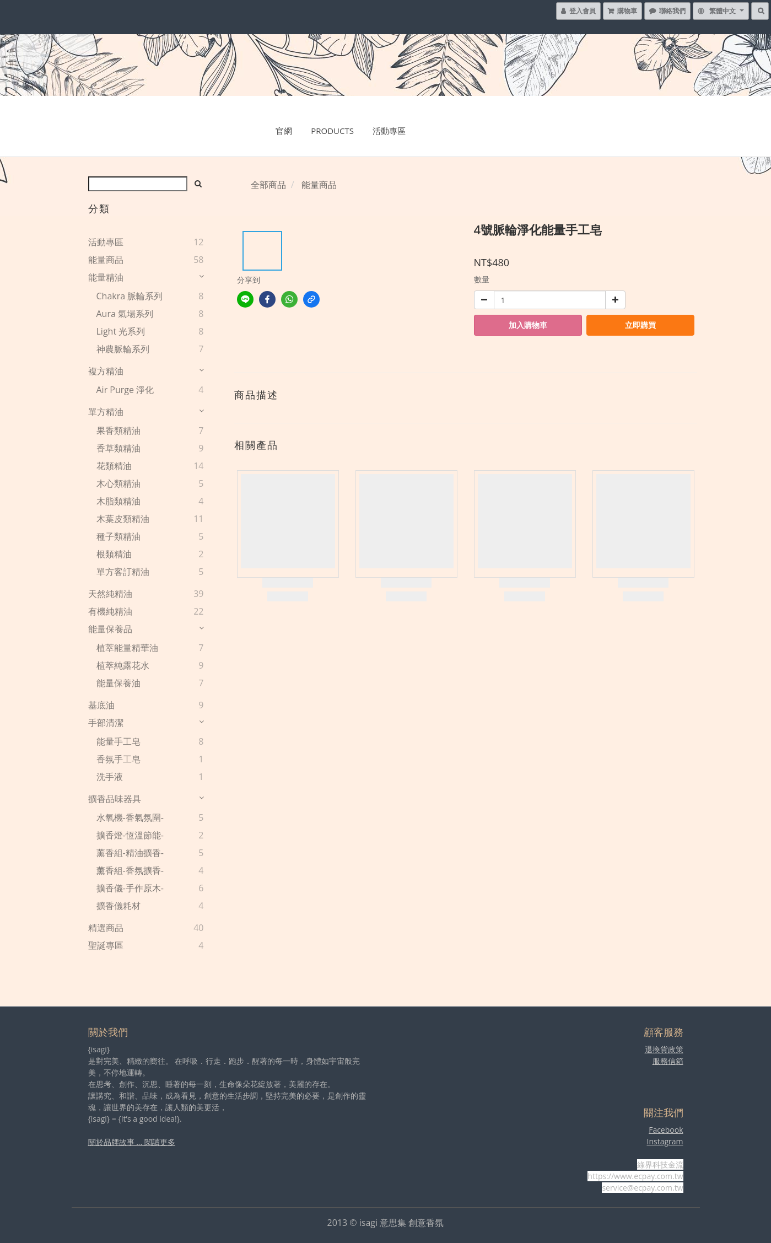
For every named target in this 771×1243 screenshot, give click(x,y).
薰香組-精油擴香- (130, 853)
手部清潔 (105, 723)
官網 (284, 130)
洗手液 (109, 777)
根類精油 (114, 554)
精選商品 (105, 928)
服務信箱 (668, 1061)
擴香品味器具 (114, 799)
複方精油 (105, 371)
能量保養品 (110, 629)
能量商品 (105, 260)
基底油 (101, 705)
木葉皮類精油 (122, 519)
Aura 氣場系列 (125, 314)
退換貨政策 (664, 1049)
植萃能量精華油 (127, 648)
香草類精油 (118, 448)
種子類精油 (118, 536)
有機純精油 (110, 611)
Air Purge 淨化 (125, 390)
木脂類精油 (118, 501)
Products (332, 130)
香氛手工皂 (118, 759)
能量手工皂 (118, 741)
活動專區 (389, 130)
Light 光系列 (120, 331)
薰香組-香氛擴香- (130, 870)
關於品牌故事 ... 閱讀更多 (131, 1142)
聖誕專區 (105, 945)
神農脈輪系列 (122, 349)
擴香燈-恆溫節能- (130, 835)
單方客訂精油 (122, 572)
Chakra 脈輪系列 (129, 296)
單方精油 (105, 412)
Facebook (666, 1129)
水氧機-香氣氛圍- (130, 817)
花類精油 (114, 466)
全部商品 (268, 185)
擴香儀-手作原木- (130, 888)
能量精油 (105, 277)
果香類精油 (118, 430)
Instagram (664, 1141)
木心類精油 (118, 483)
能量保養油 (118, 683)
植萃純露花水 (122, 665)
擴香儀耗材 (118, 906)
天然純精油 (110, 594)
